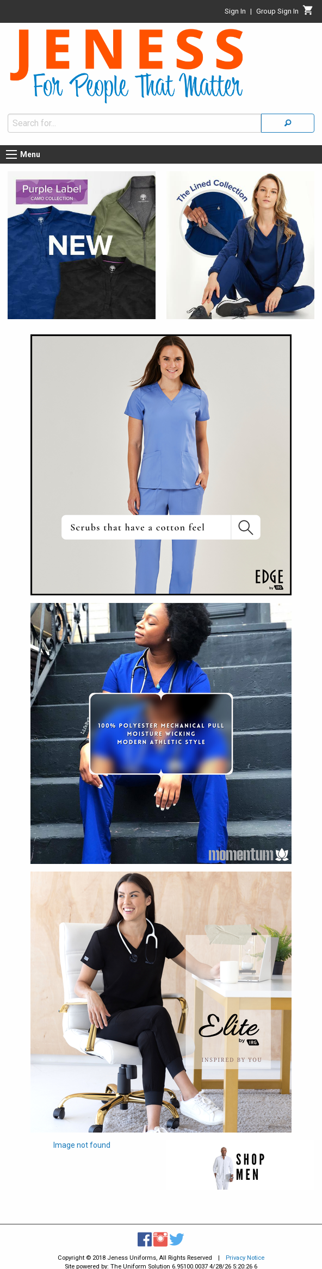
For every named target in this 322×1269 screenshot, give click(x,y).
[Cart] (308, 13)
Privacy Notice (245, 1257)
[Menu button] (11, 154)
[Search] (287, 123)
